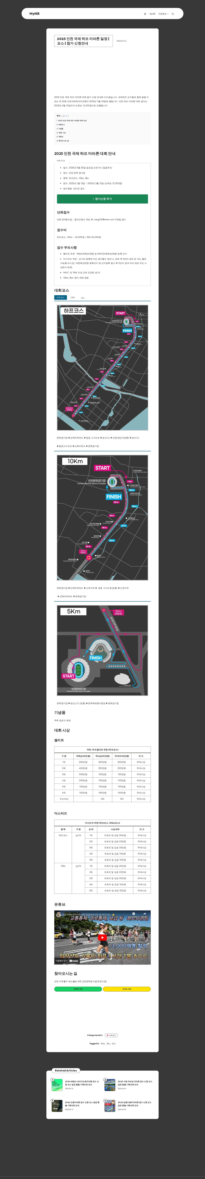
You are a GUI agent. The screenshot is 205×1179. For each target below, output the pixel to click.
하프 (114, 1046)
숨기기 (66, 116)
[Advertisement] (79, 73)
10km (103, 1046)
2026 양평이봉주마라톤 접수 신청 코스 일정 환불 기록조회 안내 (136, 1106)
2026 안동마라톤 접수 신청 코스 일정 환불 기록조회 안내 (84, 1106)
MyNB (152, 14)
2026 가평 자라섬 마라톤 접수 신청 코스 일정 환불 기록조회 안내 (136, 1085)
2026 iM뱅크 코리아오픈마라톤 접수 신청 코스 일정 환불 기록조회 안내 (83, 1085)
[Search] (173, 13)
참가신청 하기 (102, 199)
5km (108, 1046)
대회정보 (163, 14)
